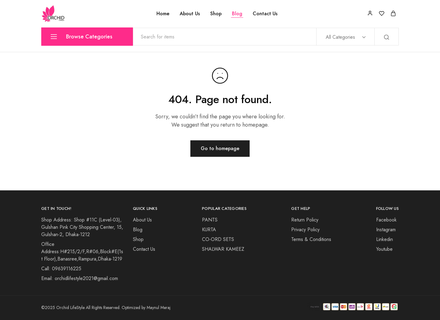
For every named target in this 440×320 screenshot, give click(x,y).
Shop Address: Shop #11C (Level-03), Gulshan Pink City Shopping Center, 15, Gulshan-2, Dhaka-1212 (82, 227)
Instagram (386, 229)
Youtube (384, 249)
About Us (190, 13)
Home (162, 13)
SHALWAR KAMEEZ (223, 249)
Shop (216, 13)
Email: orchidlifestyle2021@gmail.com (79, 278)
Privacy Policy (305, 229)
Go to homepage (220, 148)
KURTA (209, 229)
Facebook (386, 219)
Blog (237, 13)
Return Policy (304, 219)
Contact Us (265, 13)
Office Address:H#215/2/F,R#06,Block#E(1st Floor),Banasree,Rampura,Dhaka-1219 (82, 251)
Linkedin (384, 239)
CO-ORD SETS (218, 239)
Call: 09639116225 (61, 268)
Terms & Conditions (311, 239)
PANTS (210, 219)
